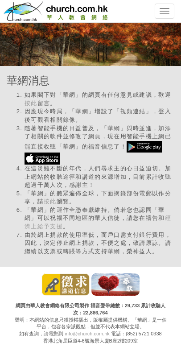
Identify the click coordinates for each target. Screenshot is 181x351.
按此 (31, 103)
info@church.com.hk (87, 333)
